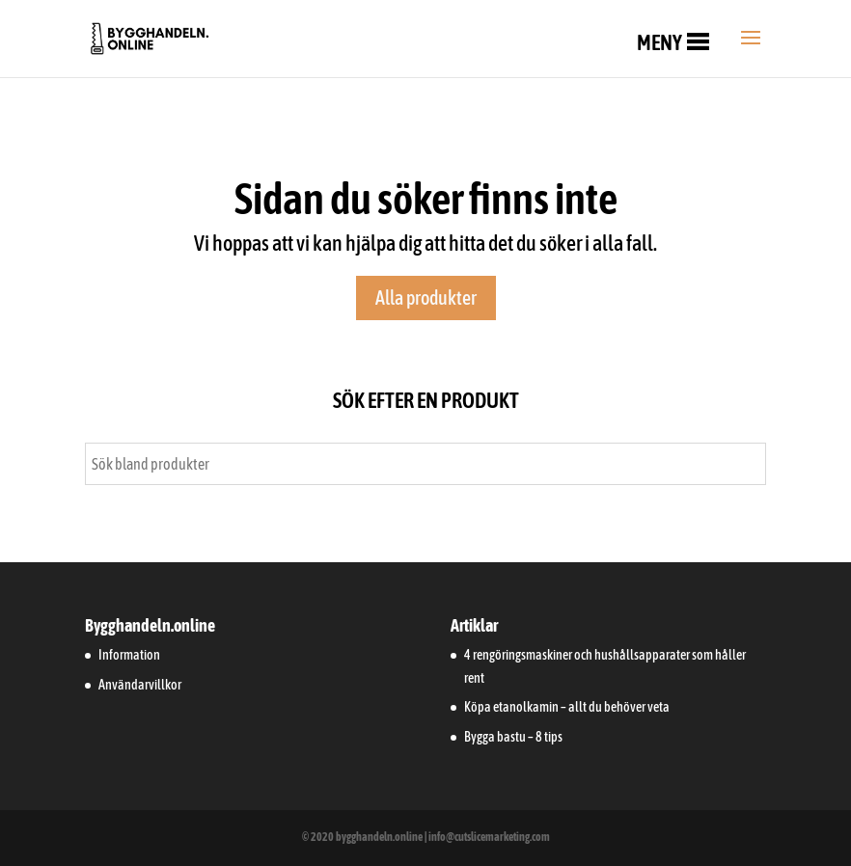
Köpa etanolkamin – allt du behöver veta (567, 707)
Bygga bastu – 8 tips (513, 736)
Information (129, 655)
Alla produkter (426, 297)
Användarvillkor (139, 684)
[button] (659, 42)
